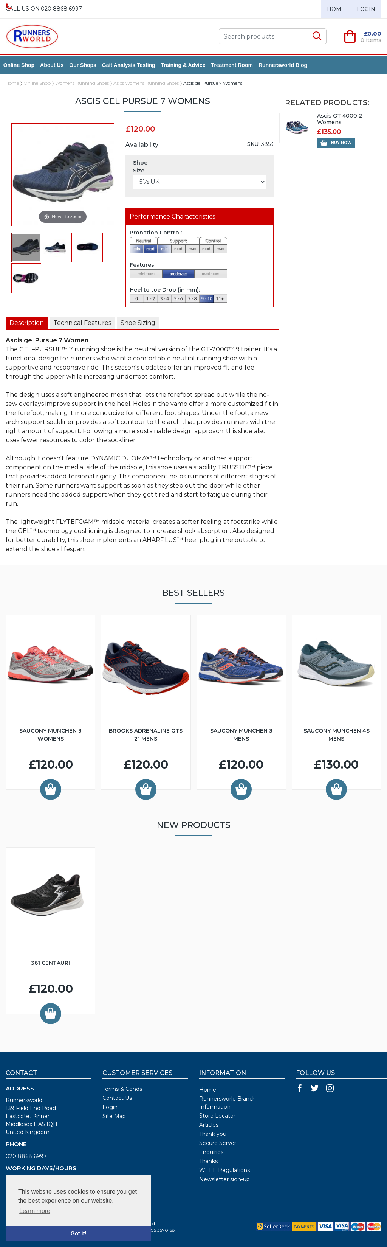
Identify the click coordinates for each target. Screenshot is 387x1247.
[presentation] (26, 322)
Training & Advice (185, 65)
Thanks (208, 1161)
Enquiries (211, 1152)
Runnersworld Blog (285, 65)
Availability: (142, 144)
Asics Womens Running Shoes (146, 83)
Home (336, 9)
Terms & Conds (122, 1088)
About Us (54, 65)
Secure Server (217, 1143)
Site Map (114, 1116)
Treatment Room (234, 65)
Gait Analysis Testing (131, 65)
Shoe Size (140, 166)
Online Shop (21, 65)
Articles (208, 1124)
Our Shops (85, 65)
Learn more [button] (34, 1211)
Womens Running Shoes (82, 83)
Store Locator (217, 1115)
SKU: (253, 144)
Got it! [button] (79, 1233)
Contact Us (117, 1098)
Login (366, 9)
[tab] (27, 323)
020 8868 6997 (26, 1156)
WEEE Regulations (224, 1170)
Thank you (212, 1134)
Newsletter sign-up (224, 1179)
